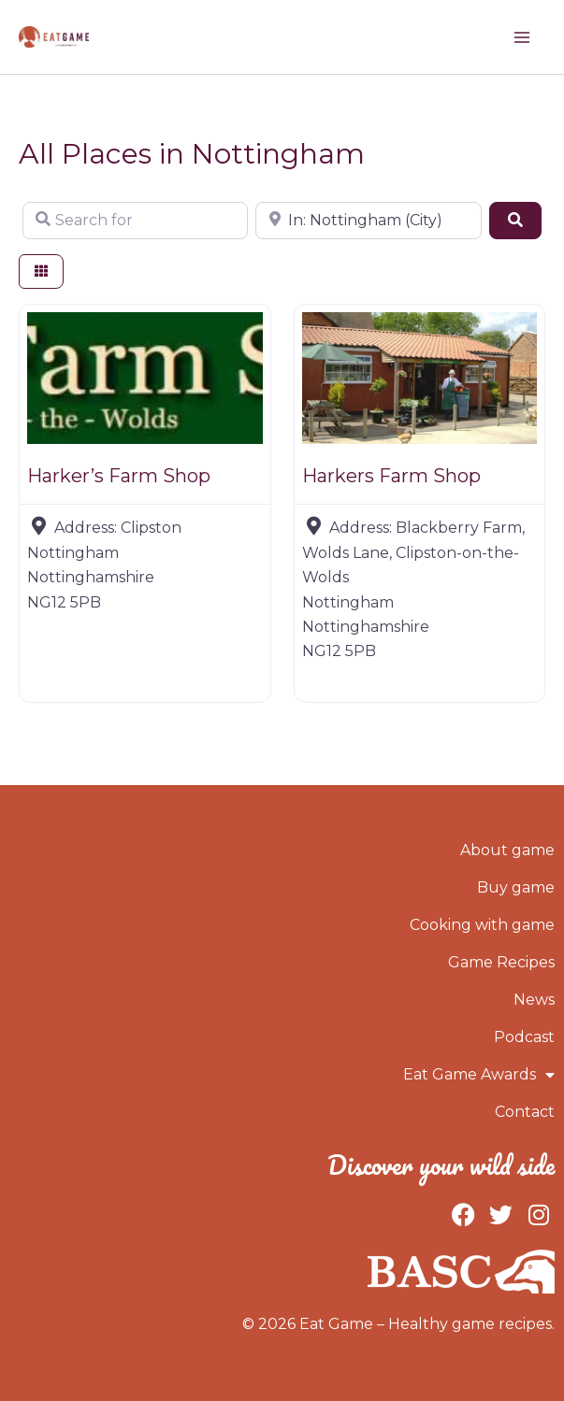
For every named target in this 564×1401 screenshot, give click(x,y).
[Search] (515, 220)
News (534, 999)
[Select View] (41, 271)
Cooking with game (482, 925)
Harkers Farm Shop (391, 476)
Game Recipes (501, 962)
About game (507, 850)
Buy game (516, 887)
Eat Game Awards (479, 1075)
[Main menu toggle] (522, 37)
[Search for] (135, 220)
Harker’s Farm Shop (118, 476)
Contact (525, 1112)
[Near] (368, 220)
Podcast (524, 1037)
